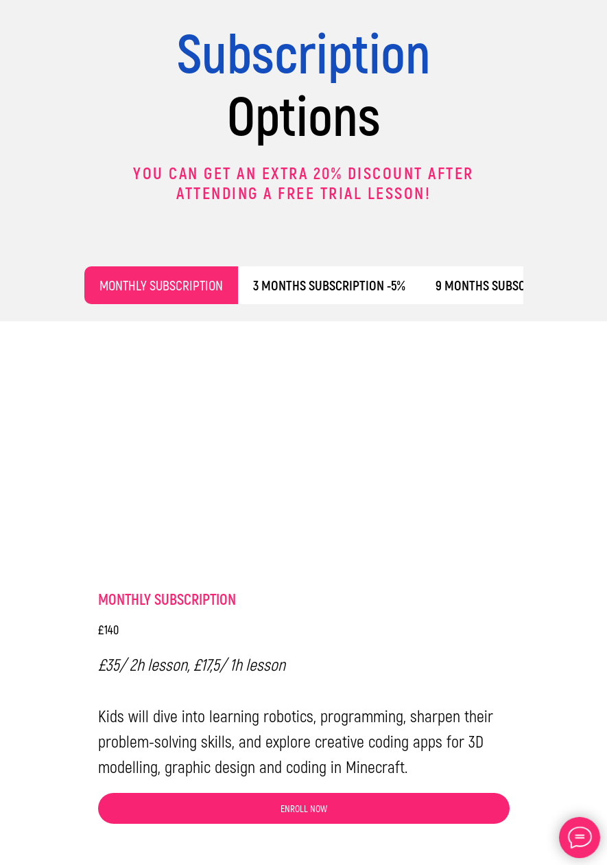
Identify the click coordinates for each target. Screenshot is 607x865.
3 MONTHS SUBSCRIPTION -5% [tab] (329, 285)
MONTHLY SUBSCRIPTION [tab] (161, 285)
